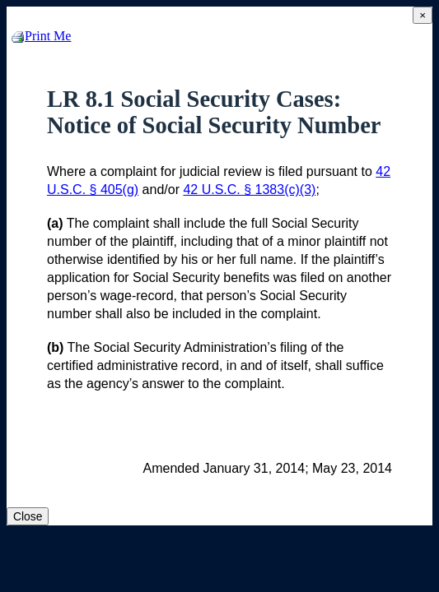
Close (27, 516)
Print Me (41, 36)
